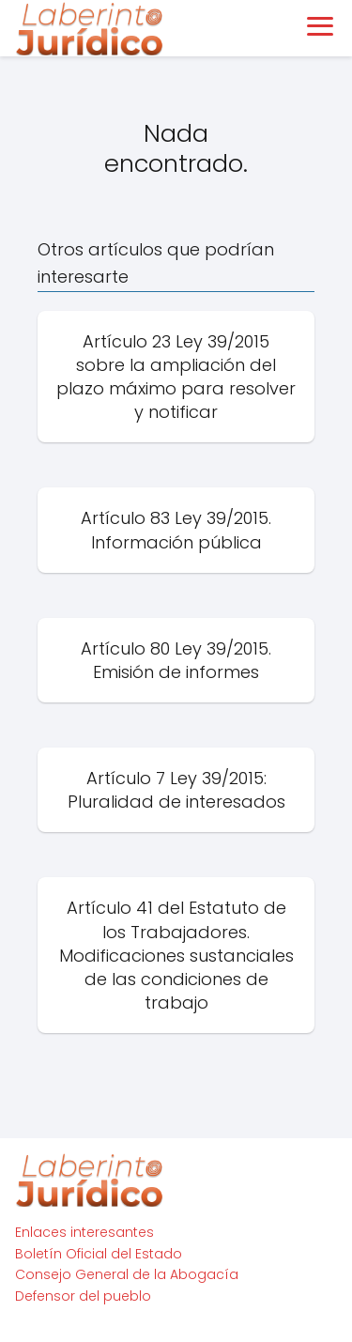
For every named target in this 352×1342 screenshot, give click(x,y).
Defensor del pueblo (83, 1296)
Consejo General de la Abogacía (126, 1274)
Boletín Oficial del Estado (98, 1253)
